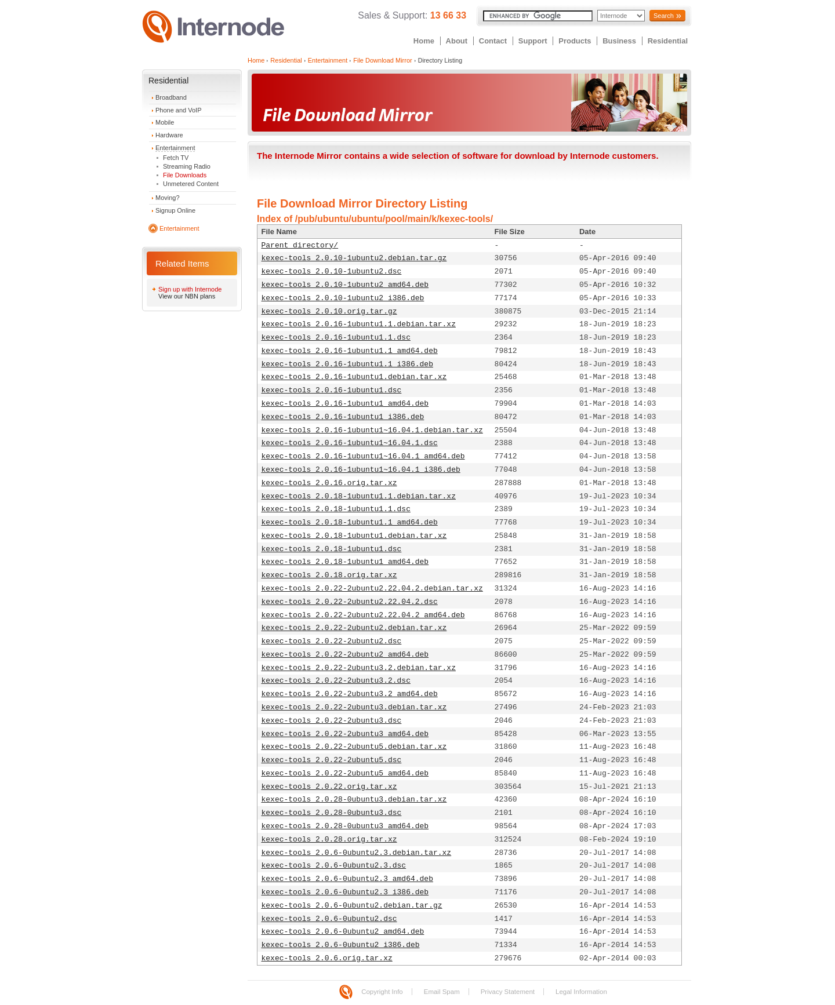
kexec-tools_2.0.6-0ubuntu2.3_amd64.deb (347, 879)
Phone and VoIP (178, 110)
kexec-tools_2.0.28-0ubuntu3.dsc (332, 813)
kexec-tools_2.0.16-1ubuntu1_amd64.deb (345, 403)
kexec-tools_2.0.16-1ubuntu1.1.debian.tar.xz (359, 324)
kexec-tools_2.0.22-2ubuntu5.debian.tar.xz (354, 746)
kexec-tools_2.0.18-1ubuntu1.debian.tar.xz (354, 535)
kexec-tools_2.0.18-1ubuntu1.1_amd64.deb (350, 522)
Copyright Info (382, 991)
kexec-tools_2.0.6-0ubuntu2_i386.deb (341, 945)
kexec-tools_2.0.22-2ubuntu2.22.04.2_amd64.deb (363, 615)
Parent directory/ (300, 245)
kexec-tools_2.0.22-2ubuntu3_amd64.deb (345, 734)
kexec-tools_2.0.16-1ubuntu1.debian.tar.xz (354, 377)
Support (532, 41)
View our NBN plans (186, 296)
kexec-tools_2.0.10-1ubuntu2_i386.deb (343, 298)
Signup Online (175, 210)
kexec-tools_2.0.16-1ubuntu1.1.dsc (336, 337)
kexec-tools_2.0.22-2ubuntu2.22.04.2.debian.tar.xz (372, 588)
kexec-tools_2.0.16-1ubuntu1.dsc (332, 390)
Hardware (169, 135)
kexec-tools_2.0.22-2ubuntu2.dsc (332, 641)
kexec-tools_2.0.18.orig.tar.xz (329, 575)
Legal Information (581, 991)
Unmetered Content (191, 183)
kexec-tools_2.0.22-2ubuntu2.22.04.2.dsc (350, 602)
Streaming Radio (186, 166)
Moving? (167, 197)
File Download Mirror (382, 60)
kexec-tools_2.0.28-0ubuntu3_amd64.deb (345, 826)
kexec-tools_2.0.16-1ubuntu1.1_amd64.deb (350, 351)
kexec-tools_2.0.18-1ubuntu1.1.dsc (336, 509)
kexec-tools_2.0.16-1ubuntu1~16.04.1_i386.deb (361, 469)
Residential (668, 41)
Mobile (164, 122)
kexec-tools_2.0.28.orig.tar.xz (329, 839)
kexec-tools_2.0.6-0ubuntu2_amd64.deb (343, 931)
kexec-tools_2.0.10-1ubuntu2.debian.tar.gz (354, 258)
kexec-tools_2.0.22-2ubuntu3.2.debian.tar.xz (359, 668)
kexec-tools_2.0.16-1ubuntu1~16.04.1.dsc (350, 443)
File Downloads (184, 175)
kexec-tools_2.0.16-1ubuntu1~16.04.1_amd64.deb (363, 456)
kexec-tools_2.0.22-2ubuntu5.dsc (332, 760)
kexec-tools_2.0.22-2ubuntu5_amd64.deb (345, 773)
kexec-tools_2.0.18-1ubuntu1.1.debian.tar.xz (359, 496)
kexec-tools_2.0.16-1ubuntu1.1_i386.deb (347, 364)
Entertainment (175, 147)
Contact (493, 41)
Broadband (171, 97)
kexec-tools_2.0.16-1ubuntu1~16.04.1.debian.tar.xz (372, 430)
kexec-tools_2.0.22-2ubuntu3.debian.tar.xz (354, 707)
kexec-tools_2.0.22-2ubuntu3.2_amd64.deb (350, 694)
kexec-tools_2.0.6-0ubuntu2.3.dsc (334, 865)
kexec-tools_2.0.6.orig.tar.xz (327, 958)
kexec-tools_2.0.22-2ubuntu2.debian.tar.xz (354, 628)
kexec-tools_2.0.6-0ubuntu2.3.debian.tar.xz (357, 853)
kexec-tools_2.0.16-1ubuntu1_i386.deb (343, 417)
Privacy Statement (508, 991)
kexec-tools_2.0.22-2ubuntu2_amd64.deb (345, 654)
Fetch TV (175, 157)
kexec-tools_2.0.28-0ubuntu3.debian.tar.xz (354, 799)
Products (574, 41)
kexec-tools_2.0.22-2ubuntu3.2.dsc (336, 680)
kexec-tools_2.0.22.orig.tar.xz (329, 786)
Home (423, 41)
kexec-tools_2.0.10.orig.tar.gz (329, 311)
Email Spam (442, 991)
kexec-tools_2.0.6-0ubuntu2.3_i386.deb (345, 892)
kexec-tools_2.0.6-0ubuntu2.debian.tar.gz (352, 905)
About (457, 41)
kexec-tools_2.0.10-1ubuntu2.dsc (332, 271)
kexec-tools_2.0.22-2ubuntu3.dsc (332, 720)
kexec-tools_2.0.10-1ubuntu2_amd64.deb (345, 285)
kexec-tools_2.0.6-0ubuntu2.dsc (329, 919)
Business (619, 41)
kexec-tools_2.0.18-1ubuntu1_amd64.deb (345, 562)
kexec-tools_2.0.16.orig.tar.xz (329, 483)
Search (664, 15)
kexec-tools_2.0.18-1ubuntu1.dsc (332, 549)
